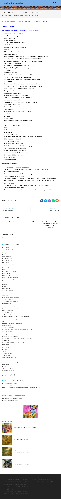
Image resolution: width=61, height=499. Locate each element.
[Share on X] (45, 200)
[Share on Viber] (49, 200)
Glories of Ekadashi (7, 361)
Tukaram (4, 280)
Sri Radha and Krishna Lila (8, 307)
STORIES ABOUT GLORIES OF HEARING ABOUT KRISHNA (17, 329)
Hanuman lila (5, 254)
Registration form (6, 391)
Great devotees (6, 256)
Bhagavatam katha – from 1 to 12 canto (12, 398)
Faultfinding (5, 359)
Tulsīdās (4, 351)
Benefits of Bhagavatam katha (10, 383)
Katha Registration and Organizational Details (14, 389)
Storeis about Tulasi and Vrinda (10, 336)
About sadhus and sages (8, 279)
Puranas (4, 286)
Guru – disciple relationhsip (9, 271)
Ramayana (5, 252)
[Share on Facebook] (41, 200)
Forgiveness (5, 344)
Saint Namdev (6, 355)
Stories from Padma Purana (9, 327)
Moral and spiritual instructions (10, 277)
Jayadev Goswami (7, 353)
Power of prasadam (7, 258)
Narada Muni (5, 247)
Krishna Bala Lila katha (11, 222)
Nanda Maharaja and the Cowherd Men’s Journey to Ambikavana (50, 223)
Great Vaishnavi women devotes (10, 362)
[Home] (2, 15)
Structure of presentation (8, 385)
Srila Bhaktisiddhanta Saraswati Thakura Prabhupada (15, 316)
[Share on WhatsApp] (53, 200)
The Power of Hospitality (8, 374)
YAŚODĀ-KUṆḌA (16, 445)
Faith (3, 269)
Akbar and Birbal (6, 288)
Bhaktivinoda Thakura (8, 318)
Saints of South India (7, 325)
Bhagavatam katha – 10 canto (10, 400)
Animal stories (6, 340)
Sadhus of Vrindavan (7, 305)
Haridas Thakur (6, 347)
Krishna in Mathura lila (7, 292)
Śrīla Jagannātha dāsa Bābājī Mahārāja (12, 321)
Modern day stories (7, 266)
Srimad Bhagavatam (7, 290)
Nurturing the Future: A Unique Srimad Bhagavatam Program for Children (21, 387)
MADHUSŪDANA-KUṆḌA (18, 436)
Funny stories (5, 262)
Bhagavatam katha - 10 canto (32, 15)
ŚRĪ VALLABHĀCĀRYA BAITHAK (20, 455)
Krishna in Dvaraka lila (7, 260)
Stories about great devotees (10, 301)
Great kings (5, 295)
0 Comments (45, 21)
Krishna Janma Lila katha (30, 222)
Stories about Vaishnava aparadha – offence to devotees (17, 338)
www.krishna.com (36, 474)
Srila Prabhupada (6, 314)
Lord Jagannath (6, 275)
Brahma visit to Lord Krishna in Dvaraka (22, 426)
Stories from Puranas (7, 299)
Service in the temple (8, 368)
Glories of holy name (7, 249)
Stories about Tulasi (7, 331)
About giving (5, 372)
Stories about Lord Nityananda (10, 293)
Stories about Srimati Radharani (10, 297)
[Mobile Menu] (56, 3)
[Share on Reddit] (57, 200)
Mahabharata (5, 284)
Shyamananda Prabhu (8, 370)
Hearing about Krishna (8, 346)
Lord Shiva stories (6, 303)
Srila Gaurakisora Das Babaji (9, 320)
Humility (4, 366)
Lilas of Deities (6, 273)
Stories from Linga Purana (9, 334)
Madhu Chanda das (12, 3)
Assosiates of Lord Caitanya (9, 357)
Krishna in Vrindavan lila (8, 251)
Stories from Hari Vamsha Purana (10, 333)
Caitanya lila (5, 282)
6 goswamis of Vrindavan (8, 264)
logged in (12, 238)
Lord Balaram (5, 349)
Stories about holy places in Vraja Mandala (13, 308)
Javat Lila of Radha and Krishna (10, 375)
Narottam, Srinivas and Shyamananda (12, 323)
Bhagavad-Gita (6, 267)
